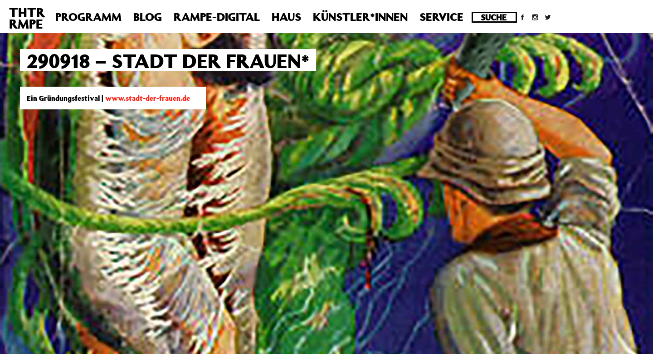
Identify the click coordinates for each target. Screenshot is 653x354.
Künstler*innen (360, 17)
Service (441, 17)
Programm (88, 17)
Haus (286, 17)
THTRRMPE (27, 18)
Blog (147, 17)
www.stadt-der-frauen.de (147, 98)
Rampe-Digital (217, 17)
